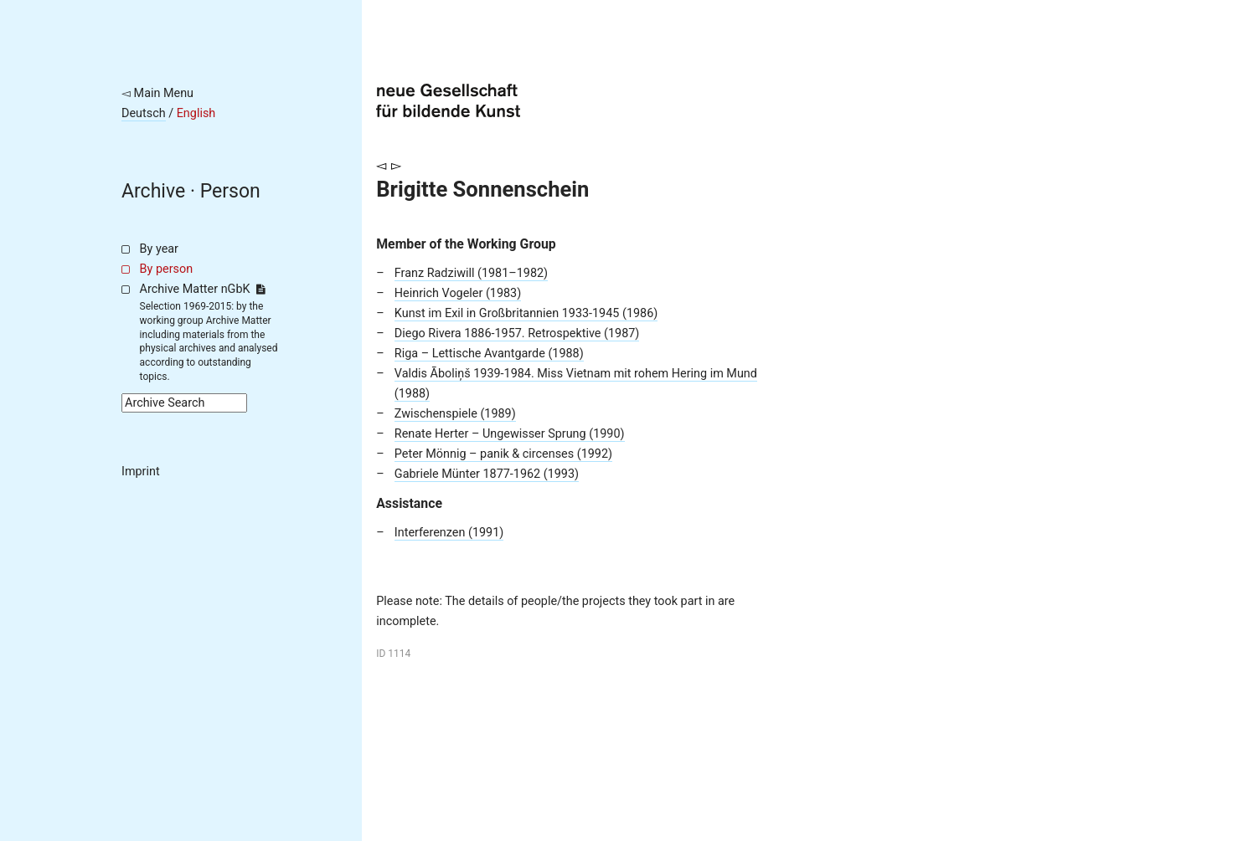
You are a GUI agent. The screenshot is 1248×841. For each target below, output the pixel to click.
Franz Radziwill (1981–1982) (471, 273)
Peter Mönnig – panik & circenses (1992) (503, 454)
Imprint (140, 471)
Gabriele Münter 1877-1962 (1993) (487, 474)
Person (230, 191)
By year (159, 249)
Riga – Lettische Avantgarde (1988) (489, 353)
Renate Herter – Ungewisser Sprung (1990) (510, 434)
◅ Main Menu (157, 93)
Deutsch (143, 113)
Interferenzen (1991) (449, 533)
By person (166, 269)
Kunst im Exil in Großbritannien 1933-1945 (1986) (526, 313)
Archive (153, 191)
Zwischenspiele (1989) (455, 414)
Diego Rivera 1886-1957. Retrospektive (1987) (517, 333)
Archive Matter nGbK (203, 289)
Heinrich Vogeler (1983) (458, 293)
